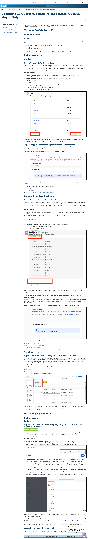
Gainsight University (57, 2)
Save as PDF (85, 20)
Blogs (67, 2)
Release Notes (19, 9)
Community (74, 2)
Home (5, 9)
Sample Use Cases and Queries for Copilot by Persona (41, 192)
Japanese (35, 2)
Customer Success (11, 9)
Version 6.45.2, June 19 (9, 27)
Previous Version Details (10, 32)
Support (82, 2)
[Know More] (36, 352)
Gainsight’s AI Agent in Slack (62, 51)
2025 (24, 9)
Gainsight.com (46, 2)
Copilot (50, 51)
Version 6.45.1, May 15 (9, 29)
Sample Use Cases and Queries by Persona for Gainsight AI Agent (44, 349)
